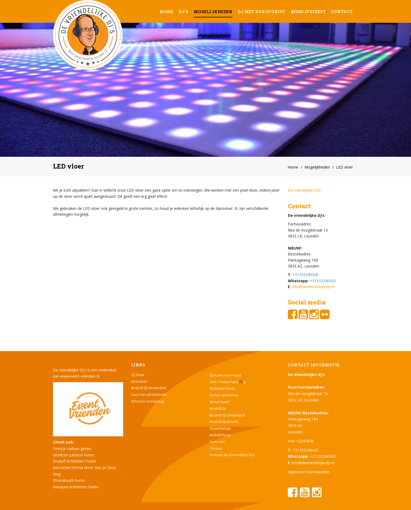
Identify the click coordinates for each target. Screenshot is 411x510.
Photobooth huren (69, 480)
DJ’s (183, 11)
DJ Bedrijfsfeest (222, 388)
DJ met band (219, 401)
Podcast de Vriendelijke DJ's (232, 454)
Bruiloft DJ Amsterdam (149, 387)
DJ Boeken (139, 381)
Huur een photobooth (149, 394)
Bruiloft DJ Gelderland (227, 415)
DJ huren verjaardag (147, 401)
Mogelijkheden (213, 11)
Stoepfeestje (220, 428)
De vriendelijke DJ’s (304, 190)
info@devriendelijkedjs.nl (313, 286)
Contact (342, 11)
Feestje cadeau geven (72, 448)
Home (166, 11)
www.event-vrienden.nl (79, 376)
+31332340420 (305, 274)
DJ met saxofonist (261, 11)
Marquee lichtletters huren (76, 486)
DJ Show (137, 374)
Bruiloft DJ (217, 408)
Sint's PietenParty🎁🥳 (228, 381)
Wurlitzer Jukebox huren (73, 454)
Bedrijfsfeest (308, 11)
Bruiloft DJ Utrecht (224, 421)
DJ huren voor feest (225, 375)
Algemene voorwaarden (308, 471)
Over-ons (217, 441)
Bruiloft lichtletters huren (74, 461)
